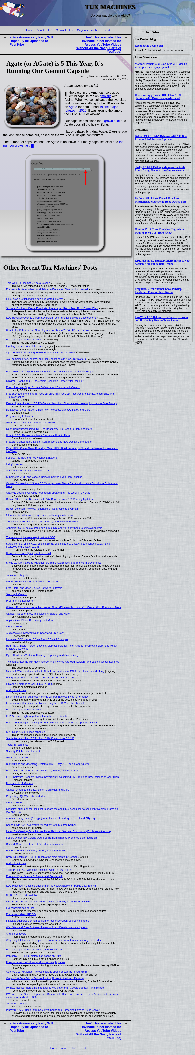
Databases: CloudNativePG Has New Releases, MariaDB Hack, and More (48, 409)
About (40, 30)
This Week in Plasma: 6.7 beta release (28, 282)
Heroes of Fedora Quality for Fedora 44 (28, 553)
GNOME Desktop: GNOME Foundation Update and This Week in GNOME (48, 492)
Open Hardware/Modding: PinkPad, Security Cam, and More (40, 352)
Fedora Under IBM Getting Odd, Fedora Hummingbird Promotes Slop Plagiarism (52, 837)
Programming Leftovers (19, 416)
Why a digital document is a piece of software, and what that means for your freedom (54, 940)
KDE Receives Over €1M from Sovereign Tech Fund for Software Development (51, 317)
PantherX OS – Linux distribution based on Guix (33, 955)
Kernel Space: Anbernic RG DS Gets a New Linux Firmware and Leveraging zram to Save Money (61, 403)
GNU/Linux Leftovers (18, 757)
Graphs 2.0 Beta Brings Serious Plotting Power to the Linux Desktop (45, 978)
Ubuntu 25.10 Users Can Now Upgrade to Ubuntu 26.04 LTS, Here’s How (159, 231)
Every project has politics (20, 907)
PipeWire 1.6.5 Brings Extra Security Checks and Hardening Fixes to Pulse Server (161, 319)
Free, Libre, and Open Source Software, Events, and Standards (42, 770)
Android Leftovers (16, 690)
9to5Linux (141, 129)
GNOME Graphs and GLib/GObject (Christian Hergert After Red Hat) (45, 380)
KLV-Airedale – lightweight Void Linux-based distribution (38, 716)
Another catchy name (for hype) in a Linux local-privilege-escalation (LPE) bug (50, 818)
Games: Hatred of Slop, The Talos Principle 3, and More (38, 613)
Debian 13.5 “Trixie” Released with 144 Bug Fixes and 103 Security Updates (161, 138)
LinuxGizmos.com (146, 57)
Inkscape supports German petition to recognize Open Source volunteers (47, 920)
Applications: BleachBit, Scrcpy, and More (30, 620)
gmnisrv (105, 96)
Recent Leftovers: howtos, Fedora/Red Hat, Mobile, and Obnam (42, 508)
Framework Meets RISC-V (21, 914)
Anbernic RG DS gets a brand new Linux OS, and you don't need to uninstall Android (54, 527)
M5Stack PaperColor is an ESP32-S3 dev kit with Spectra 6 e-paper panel (161, 65)
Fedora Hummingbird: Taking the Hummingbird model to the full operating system (52, 722)
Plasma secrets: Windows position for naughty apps (35, 962)
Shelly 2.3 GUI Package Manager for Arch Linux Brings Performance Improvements (160, 169)
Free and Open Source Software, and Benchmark (34, 876)
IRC (49, 30)
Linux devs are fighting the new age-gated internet (34, 298)
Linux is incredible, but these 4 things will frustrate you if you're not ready (47, 696)
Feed (107, 30)
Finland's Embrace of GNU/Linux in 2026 (29, 683)
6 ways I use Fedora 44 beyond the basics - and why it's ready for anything (48, 901)
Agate (73, 107)
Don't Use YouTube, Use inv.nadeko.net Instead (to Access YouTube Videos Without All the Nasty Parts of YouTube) (98, 44)
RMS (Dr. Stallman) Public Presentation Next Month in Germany (42, 856)
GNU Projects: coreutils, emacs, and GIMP (30, 422)
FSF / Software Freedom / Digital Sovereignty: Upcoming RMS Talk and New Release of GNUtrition (62, 776)
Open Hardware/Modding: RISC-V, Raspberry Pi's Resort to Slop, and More (49, 428)
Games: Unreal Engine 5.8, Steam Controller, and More (37, 789)
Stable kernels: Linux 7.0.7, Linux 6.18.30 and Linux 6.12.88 (40, 738)
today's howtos (14, 464)
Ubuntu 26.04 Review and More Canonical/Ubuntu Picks (38, 435)
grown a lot (112, 121)
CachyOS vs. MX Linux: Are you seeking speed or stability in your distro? (47, 971)
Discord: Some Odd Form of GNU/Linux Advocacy (34, 844)
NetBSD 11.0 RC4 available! (22, 895)
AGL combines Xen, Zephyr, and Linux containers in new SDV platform (46, 358)
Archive (95, 30)
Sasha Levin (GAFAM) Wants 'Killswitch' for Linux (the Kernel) (41, 824)
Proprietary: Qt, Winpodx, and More (26, 796)
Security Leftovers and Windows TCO (27, 470)
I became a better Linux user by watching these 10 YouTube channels (45, 703)
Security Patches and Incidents (23, 751)
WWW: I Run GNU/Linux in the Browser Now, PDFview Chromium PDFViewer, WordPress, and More (63, 607)
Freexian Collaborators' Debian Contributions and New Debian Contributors (49, 441)
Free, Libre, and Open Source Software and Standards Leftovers (43, 387)
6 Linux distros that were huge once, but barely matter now (39, 515)
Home (29, 30)
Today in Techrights (17, 575)
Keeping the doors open (149, 45)
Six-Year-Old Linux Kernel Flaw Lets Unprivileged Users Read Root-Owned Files (160, 200)
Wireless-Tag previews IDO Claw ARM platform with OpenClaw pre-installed (158, 97)
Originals (82, 30)
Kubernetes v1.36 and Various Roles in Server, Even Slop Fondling (44, 476)
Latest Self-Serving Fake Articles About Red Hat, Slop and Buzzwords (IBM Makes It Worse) (58, 831)
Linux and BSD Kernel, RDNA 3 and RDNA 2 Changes (37, 639)
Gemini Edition (64, 30)
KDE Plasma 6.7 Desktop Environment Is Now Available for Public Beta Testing (162, 262)
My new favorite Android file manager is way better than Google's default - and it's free (55, 987)
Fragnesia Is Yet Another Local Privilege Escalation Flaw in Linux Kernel (159, 290)
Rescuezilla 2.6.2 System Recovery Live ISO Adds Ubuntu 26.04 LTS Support (50, 371)
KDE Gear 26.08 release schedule (25, 731)
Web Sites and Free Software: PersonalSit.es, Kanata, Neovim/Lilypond (47, 927)
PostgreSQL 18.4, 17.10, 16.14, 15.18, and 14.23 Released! (40, 677)
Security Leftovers (16, 594)
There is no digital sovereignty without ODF (30, 537)
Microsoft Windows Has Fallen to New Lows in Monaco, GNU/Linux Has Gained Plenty (55, 671)
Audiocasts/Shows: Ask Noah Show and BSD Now (35, 632)
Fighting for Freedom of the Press (25, 346)
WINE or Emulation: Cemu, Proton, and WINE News (36, 850)
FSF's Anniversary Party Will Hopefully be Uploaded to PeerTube (31, 41)
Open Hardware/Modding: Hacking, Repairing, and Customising (42, 655)
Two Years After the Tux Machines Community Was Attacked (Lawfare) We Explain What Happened (62, 661)
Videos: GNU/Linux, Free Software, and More (32, 581)
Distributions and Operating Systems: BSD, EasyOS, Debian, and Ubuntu (48, 764)
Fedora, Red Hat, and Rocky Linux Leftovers (31, 457)
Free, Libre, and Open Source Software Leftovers (34, 587)
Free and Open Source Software (24, 339)
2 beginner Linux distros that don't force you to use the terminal (42, 521)
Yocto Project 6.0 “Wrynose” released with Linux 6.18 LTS (39, 869)
